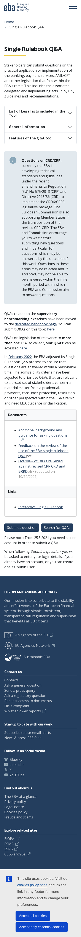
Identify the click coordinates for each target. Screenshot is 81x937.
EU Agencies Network (27, 645)
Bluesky (16, 759)
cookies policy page (32, 885)
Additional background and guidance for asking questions (42, 433)
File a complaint (16, 706)
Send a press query (19, 690)
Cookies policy (15, 812)
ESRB (8, 849)
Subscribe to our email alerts (27, 732)
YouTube (17, 775)
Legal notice (14, 806)
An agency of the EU (26, 635)
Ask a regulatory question (25, 695)
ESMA (9, 843)
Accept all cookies (33, 916)
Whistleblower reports (22, 711)
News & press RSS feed (22, 737)
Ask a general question (22, 685)
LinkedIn (17, 764)
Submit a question (22, 527)
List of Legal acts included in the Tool (37, 113)
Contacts (11, 680)
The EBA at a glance (20, 796)
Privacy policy (15, 801)
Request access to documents (28, 700)
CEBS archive (14, 854)
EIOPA (9, 838)
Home (9, 22)
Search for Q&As (57, 527)
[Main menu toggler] (72, 8)
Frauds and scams (18, 817)
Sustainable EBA (27, 657)
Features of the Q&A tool (30, 138)
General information (27, 126)
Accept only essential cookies (41, 927)
